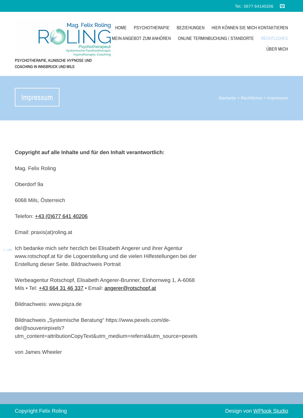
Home (121, 27)
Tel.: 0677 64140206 (254, 6)
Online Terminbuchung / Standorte (216, 38)
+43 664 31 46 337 (61, 288)
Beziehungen (190, 27)
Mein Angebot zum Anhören (141, 38)
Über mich (277, 49)
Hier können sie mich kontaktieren (250, 27)
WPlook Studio (270, 411)
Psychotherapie (152, 27)
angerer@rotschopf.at (130, 288)
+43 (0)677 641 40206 (61, 216)
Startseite (227, 98)
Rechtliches (274, 38)
